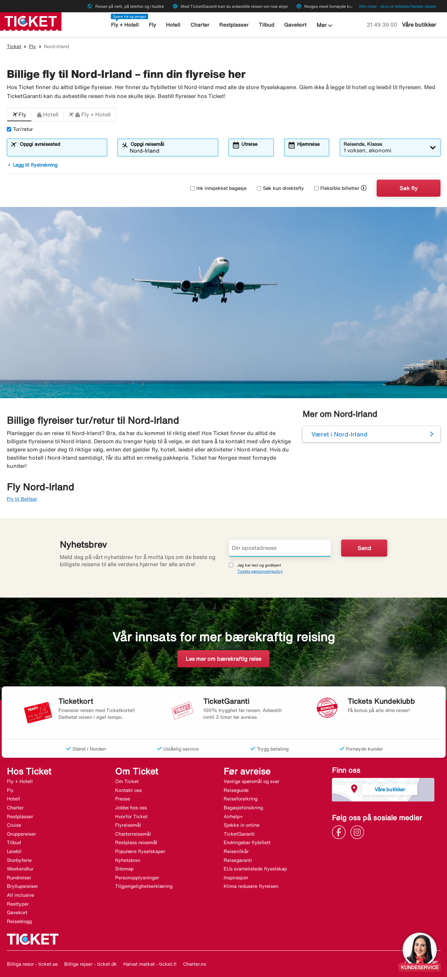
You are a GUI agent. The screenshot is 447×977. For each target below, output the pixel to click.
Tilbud (266, 24)
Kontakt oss (128, 790)
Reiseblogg (19, 921)
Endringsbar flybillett (247, 842)
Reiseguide (236, 790)
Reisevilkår (236, 851)
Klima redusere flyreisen (251, 886)
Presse (122, 798)
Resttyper (18, 904)
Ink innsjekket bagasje (218, 188)
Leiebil (14, 851)
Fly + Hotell (125, 24)
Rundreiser (19, 877)
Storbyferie (19, 860)
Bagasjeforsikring (243, 807)
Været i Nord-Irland (339, 434)
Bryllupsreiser (22, 886)
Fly (152, 24)
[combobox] (61, 150)
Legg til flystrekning (32, 165)
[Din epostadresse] (280, 548)
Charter (200, 24)
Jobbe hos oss (131, 807)
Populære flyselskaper (140, 851)
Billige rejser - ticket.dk (90, 964)
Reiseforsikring (240, 798)
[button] (19, 115)
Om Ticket (127, 781)
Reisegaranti (238, 860)
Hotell (173, 24)
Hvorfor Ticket (131, 816)
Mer (325, 26)
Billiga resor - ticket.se (32, 964)
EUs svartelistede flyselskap (255, 868)
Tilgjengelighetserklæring (143, 886)
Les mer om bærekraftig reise (223, 658)
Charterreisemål (133, 834)
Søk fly (409, 188)
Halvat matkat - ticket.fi (150, 964)
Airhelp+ (233, 816)
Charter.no (194, 964)
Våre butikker (419, 24)
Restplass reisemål (136, 842)
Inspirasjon (236, 877)
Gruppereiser (21, 834)
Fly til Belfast (22, 499)
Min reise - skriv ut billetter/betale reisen (397, 6)
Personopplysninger (137, 877)
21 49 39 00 (383, 24)
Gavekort (295, 24)
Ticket (14, 46)
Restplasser (234, 24)
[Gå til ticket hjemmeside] (30, 21)
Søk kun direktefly (280, 188)
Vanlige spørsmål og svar (251, 781)
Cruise (14, 825)
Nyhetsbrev (127, 860)
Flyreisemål (128, 825)
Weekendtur (20, 868)
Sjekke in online (242, 825)
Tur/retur (20, 129)
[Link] (340, 831)
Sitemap (124, 868)
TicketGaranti (239, 834)
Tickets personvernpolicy (260, 571)
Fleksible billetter (336, 188)
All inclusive (20, 895)
